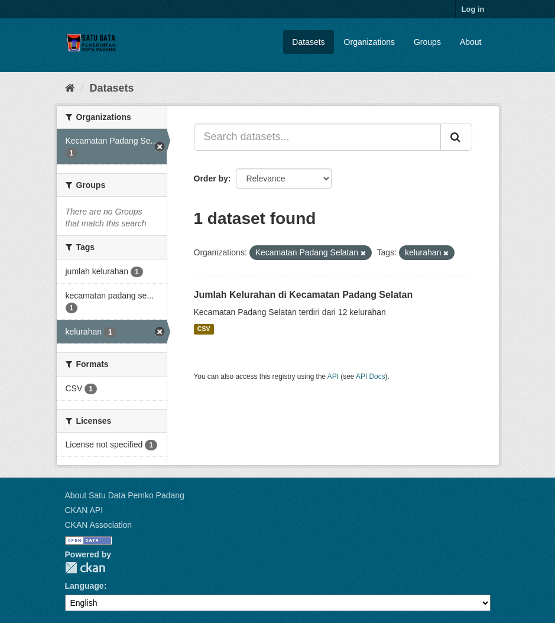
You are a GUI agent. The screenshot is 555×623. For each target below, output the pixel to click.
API (333, 376)
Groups (427, 42)
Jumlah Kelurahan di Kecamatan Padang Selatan (303, 295)
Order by (211, 178)
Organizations (369, 42)
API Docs (370, 376)
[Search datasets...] (317, 137)
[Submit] (456, 137)
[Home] (70, 88)
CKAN (85, 568)
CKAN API (84, 510)
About (471, 42)
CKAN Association (98, 525)
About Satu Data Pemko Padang (124, 495)
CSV (203, 329)
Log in (473, 9)
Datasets (308, 42)
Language (84, 585)
